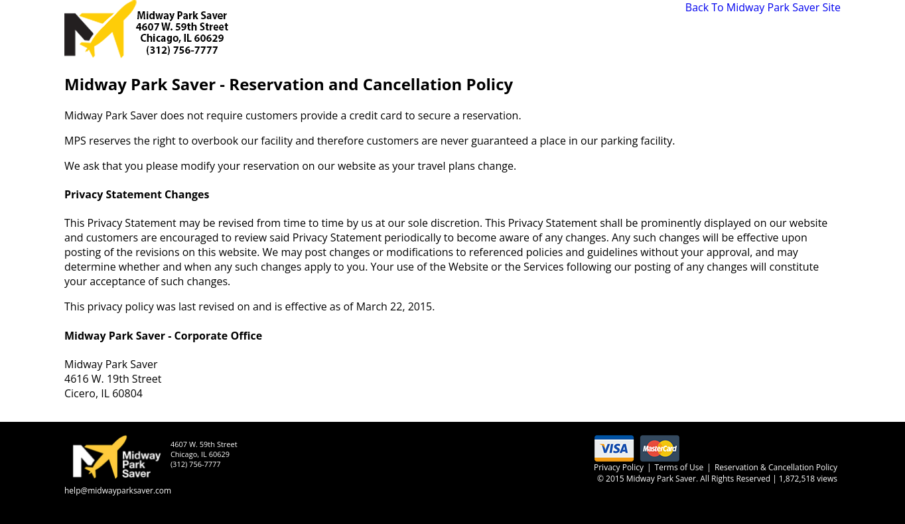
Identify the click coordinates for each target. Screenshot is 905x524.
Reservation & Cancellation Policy (776, 467)
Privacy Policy (619, 467)
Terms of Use (679, 467)
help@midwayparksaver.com (117, 490)
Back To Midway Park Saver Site (763, 7)
